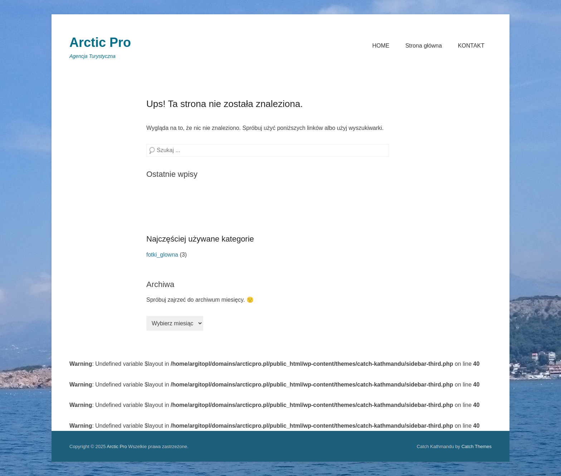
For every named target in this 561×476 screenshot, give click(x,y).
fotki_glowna (162, 255)
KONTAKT (471, 46)
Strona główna (423, 46)
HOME (380, 46)
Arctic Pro (100, 42)
